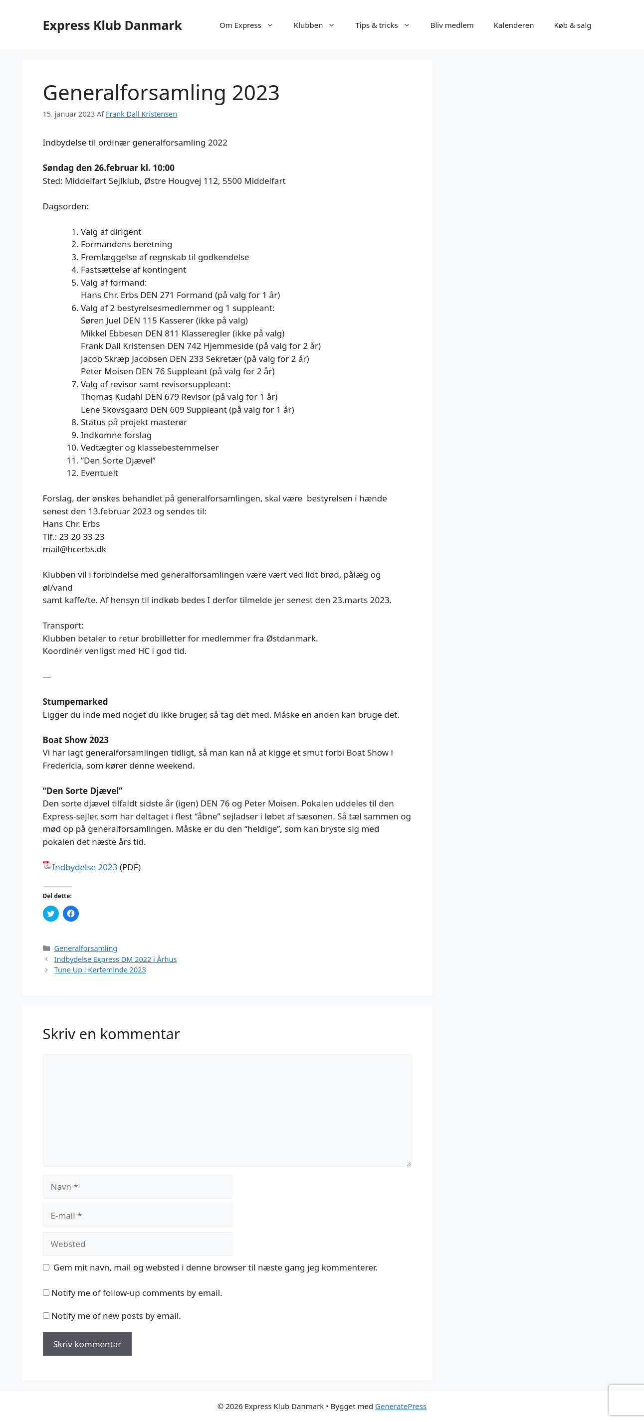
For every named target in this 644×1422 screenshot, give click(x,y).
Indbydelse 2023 (85, 867)
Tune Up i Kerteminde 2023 (100, 969)
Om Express (251, 25)
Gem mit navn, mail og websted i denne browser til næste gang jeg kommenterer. (215, 1267)
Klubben (320, 25)
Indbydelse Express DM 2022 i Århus (115, 959)
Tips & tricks (387, 25)
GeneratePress (401, 1406)
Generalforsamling (86, 948)
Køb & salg (572, 25)
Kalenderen (514, 25)
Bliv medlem (452, 25)
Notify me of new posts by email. (116, 1315)
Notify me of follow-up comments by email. (136, 1292)
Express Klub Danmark (113, 24)
